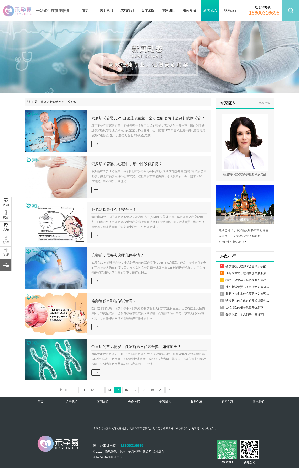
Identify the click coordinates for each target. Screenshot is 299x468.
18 (143, 390)
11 (83, 390)
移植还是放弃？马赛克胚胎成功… (244, 280)
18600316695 (264, 13)
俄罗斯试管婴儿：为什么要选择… (244, 287)
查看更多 (264, 103)
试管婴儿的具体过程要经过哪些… (244, 300)
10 (75, 390)
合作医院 (147, 10)
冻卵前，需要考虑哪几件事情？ (117, 255)
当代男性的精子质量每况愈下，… (244, 307)
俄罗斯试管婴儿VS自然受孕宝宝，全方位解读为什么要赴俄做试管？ (148, 118)
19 (152, 390)
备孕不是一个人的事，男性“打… (243, 314)
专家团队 (168, 10)
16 (126, 390)
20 (161, 390)
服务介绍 (189, 10)
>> (244, 241)
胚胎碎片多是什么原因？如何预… (244, 293)
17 (135, 390)
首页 (85, 10)
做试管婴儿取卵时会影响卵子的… (244, 266)
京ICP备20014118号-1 (107, 456)
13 (101, 390)
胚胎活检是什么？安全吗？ (113, 210)
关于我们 (106, 10)
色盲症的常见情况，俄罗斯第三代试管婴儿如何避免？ (136, 347)
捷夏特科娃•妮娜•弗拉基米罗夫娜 (244, 174)
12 (92, 390)
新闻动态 (210, 10)
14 (109, 390)
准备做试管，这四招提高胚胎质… (244, 273)
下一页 (172, 390)
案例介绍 (103, 401)
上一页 (63, 390)
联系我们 (231, 10)
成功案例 (127, 10)
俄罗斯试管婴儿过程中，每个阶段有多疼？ (126, 164)
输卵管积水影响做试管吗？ (113, 301)
